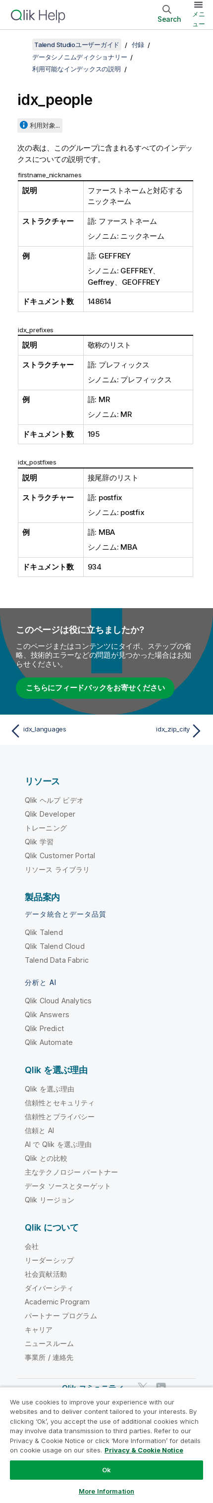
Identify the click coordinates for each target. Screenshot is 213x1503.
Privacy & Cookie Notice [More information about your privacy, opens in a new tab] (144, 1450)
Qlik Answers (47, 1014)
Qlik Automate (49, 1042)
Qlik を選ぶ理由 (50, 1089)
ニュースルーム (49, 1343)
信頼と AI (39, 1130)
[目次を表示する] (19, 44)
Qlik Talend (44, 932)
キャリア (39, 1329)
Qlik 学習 (39, 841)
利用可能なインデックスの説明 (76, 69)
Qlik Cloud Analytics (58, 1000)
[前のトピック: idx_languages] (56, 731)
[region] (106, 1445)
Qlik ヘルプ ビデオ (54, 800)
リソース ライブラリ (57, 869)
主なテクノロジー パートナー (71, 1172)
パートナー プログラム (61, 1315)
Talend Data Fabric (57, 960)
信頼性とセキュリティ (60, 1102)
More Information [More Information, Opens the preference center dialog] (106, 1491)
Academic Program (57, 1301)
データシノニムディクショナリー (79, 57)
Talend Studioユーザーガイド (76, 45)
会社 (32, 1246)
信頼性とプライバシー (60, 1116)
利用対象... (45, 125)
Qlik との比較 (46, 1158)
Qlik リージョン (50, 1199)
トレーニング (46, 828)
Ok (106, 1470)
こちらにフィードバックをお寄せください (95, 687)
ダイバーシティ (49, 1288)
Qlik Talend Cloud (55, 946)
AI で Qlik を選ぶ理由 (58, 1144)
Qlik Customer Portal (60, 855)
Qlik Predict (44, 1028)
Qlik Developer (50, 814)
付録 (138, 45)
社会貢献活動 (46, 1274)
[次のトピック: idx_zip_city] (157, 731)
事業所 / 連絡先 (49, 1357)
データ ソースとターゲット (68, 1186)
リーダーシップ (49, 1260)
